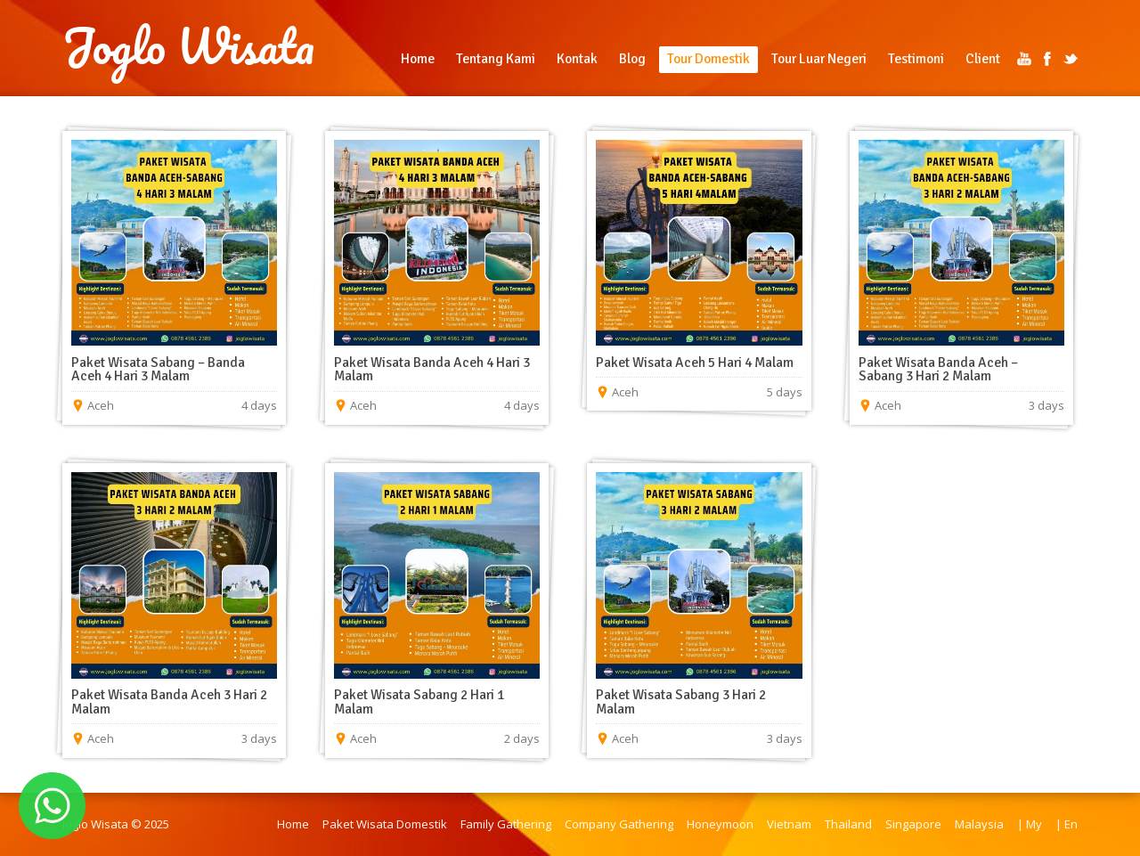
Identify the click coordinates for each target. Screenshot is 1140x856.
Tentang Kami (495, 59)
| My (1029, 824)
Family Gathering (505, 824)
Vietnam (789, 824)
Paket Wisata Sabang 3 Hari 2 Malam (681, 702)
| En (1066, 824)
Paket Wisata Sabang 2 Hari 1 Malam (419, 702)
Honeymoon (720, 824)
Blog (632, 59)
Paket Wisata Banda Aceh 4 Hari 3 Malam (432, 370)
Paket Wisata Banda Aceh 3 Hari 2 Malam (169, 702)
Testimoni (916, 59)
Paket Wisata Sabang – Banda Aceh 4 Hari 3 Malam (158, 370)
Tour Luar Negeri (819, 59)
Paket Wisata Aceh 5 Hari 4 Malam (695, 362)
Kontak (577, 59)
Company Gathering (619, 824)
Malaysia (979, 824)
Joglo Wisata (188, 46)
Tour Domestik (708, 59)
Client (982, 59)
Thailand (848, 824)
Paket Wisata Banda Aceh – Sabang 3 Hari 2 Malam (938, 370)
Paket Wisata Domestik (384, 824)
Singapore (913, 824)
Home (418, 59)
